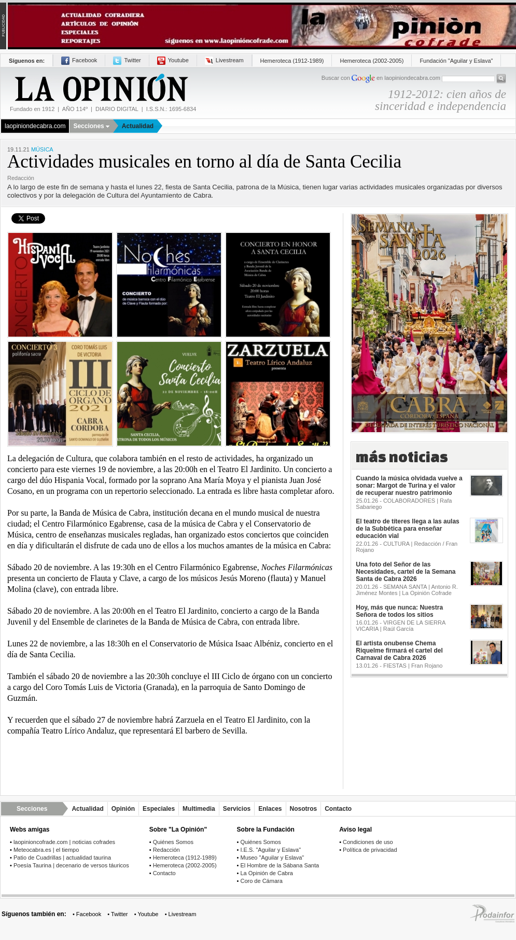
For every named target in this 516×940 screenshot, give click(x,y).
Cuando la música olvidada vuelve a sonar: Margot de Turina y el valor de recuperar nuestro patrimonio (409, 485)
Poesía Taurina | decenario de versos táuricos (71, 865)
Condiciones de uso (368, 842)
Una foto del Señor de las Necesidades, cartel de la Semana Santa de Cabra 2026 (405, 572)
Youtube (173, 60)
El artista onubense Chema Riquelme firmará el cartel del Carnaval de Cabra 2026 (399, 650)
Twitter (127, 60)
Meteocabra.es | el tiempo (46, 850)
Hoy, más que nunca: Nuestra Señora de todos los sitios (399, 611)
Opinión (123, 808)
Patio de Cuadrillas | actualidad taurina (62, 857)
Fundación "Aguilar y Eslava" (456, 61)
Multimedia (199, 808)
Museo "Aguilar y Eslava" (272, 857)
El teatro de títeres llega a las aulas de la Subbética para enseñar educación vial (407, 529)
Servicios (236, 808)
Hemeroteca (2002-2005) (371, 61)
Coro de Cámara (261, 881)
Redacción (166, 850)
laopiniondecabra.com (35, 126)
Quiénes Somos (173, 842)
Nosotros (303, 808)
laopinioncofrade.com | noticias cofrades (64, 842)
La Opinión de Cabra (266, 873)
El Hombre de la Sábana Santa (279, 865)
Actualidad (138, 126)
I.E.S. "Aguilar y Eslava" (270, 850)
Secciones (91, 126)
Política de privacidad (370, 850)
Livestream (224, 60)
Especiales (159, 808)
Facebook (79, 60)
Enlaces (270, 808)
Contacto (338, 808)
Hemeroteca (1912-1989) (292, 61)
